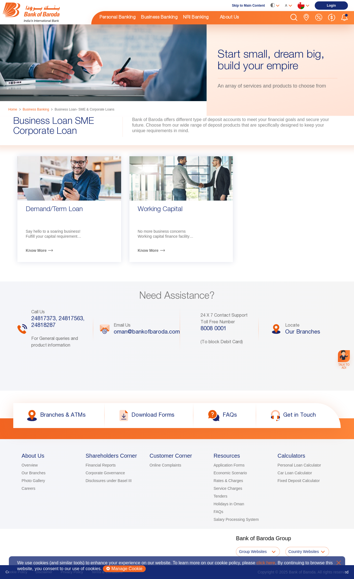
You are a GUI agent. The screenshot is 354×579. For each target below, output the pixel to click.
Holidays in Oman (229, 504)
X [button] (338, 562)
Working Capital (160, 209)
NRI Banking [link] (196, 18)
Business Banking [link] (159, 18)
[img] (44, 12)
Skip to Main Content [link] (248, 5)
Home (12, 109)
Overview (30, 465)
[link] (44, 12)
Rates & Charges (228, 480)
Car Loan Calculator (295, 473)
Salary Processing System (236, 519)
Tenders (220, 496)
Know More (36, 250)
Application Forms (229, 465)
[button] (293, 18)
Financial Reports (100, 465)
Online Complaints (165, 465)
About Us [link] (229, 18)
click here (265, 562)
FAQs (218, 511)
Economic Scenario (230, 473)
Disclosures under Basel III (108, 480)
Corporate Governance (105, 473)
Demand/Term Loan (54, 209)
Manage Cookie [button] (124, 568)
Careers (28, 488)
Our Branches (33, 473)
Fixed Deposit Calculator (299, 480)
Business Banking (36, 109)
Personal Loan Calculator (299, 465)
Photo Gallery (33, 480)
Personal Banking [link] (118, 18)
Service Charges (228, 488)
